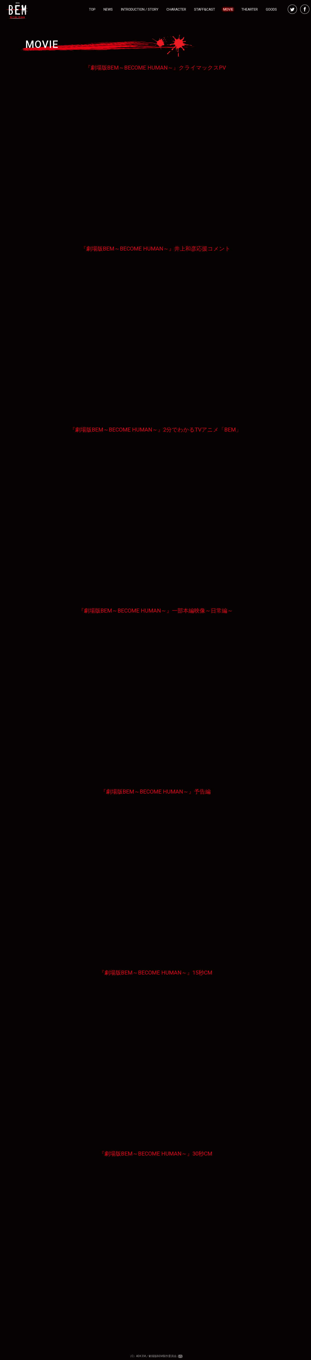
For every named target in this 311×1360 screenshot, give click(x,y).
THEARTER (249, 9)
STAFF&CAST (204, 9)
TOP (92, 9)
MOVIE (228, 9)
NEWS (108, 9)
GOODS (271, 9)
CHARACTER (176, 9)
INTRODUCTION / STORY (139, 9)
